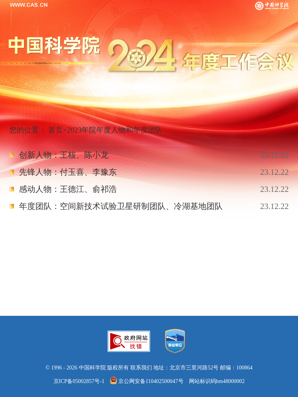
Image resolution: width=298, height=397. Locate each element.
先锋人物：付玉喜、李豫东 (68, 172)
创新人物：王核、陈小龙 (64, 155)
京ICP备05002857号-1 (79, 381)
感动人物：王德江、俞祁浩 (68, 189)
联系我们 (141, 368)
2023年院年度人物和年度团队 (115, 130)
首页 (55, 130)
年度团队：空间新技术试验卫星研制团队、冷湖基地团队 (121, 206)
